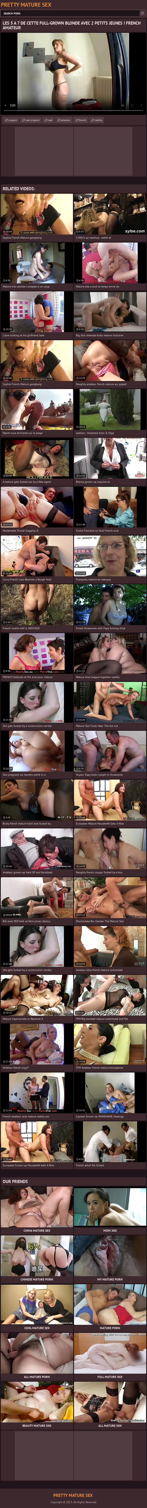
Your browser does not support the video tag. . (73, 74)
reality (98, 120)
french (82, 120)
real (50, 120)
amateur (65, 120)
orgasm (12, 120)
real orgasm (33, 120)
